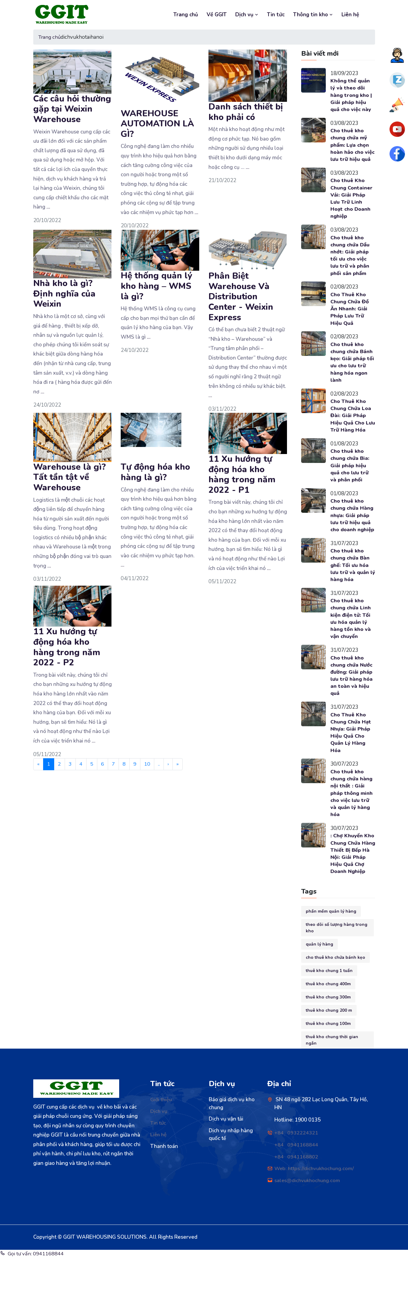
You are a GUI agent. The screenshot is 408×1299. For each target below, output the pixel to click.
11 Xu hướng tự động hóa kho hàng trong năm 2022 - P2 (66, 647)
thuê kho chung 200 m (329, 1052)
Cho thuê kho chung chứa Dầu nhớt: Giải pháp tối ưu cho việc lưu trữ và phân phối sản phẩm (350, 265)
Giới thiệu (161, 1141)
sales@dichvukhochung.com (308, 1222)
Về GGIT (217, 14)
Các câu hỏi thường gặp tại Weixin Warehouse (72, 109)
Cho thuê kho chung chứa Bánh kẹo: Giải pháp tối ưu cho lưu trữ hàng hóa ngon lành (352, 374)
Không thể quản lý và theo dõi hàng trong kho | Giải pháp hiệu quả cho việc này (352, 95)
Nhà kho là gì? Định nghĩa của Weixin (64, 293)
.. (159, 764)
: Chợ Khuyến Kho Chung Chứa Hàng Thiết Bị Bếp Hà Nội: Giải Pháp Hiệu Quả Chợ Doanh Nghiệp (352, 891)
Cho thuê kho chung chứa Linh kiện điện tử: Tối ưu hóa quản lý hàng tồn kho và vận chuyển (351, 649)
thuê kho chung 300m (328, 1039)
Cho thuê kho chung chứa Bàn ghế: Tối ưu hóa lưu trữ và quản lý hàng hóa (350, 594)
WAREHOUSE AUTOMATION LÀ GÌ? (157, 123)
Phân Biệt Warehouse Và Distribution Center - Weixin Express (240, 296)
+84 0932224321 (296, 1174)
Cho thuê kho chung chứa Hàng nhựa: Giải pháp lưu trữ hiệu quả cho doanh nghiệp (352, 540)
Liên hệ (350, 14)
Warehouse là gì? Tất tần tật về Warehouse (69, 477)
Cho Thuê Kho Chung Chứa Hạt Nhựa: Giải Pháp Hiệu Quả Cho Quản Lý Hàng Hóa (351, 765)
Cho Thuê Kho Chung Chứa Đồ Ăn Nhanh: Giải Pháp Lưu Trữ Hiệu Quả (350, 319)
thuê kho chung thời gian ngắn (332, 1082)
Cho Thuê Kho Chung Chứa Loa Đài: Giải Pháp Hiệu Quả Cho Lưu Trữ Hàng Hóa (351, 432)
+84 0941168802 (296, 1198)
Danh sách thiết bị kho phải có (245, 112)
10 (147, 764)
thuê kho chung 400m (328, 1026)
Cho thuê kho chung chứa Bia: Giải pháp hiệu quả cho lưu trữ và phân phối (350, 486)
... (48, 206)
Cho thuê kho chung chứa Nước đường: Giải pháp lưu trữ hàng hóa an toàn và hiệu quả (352, 707)
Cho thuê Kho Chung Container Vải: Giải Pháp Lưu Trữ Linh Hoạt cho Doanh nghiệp (352, 207)
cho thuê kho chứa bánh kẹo (335, 999)
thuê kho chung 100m (328, 1065)
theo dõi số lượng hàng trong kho (336, 969)
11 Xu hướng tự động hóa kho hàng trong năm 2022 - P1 (241, 474)
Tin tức (276, 14)
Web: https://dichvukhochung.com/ (315, 1210)
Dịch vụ (246, 14)
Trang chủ (185, 14)
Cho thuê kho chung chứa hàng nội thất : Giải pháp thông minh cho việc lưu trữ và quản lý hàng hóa (352, 826)
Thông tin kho (313, 14)
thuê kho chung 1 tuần (329, 1012)
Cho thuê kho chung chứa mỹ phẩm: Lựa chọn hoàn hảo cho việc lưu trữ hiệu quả (350, 149)
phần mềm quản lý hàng (331, 953)
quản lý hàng (319, 986)
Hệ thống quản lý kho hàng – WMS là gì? (156, 286)
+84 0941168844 (296, 1186)
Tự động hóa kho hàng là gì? (155, 472)
